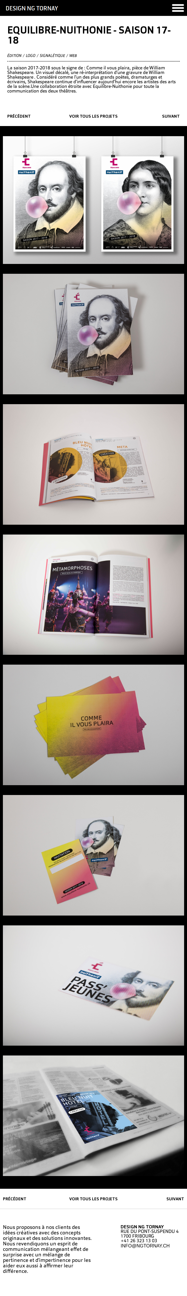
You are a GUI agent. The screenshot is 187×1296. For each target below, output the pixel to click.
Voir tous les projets (93, 116)
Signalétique (52, 56)
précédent (19, 116)
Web (73, 56)
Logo (30, 56)
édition (14, 56)
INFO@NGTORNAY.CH (145, 1245)
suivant (171, 116)
